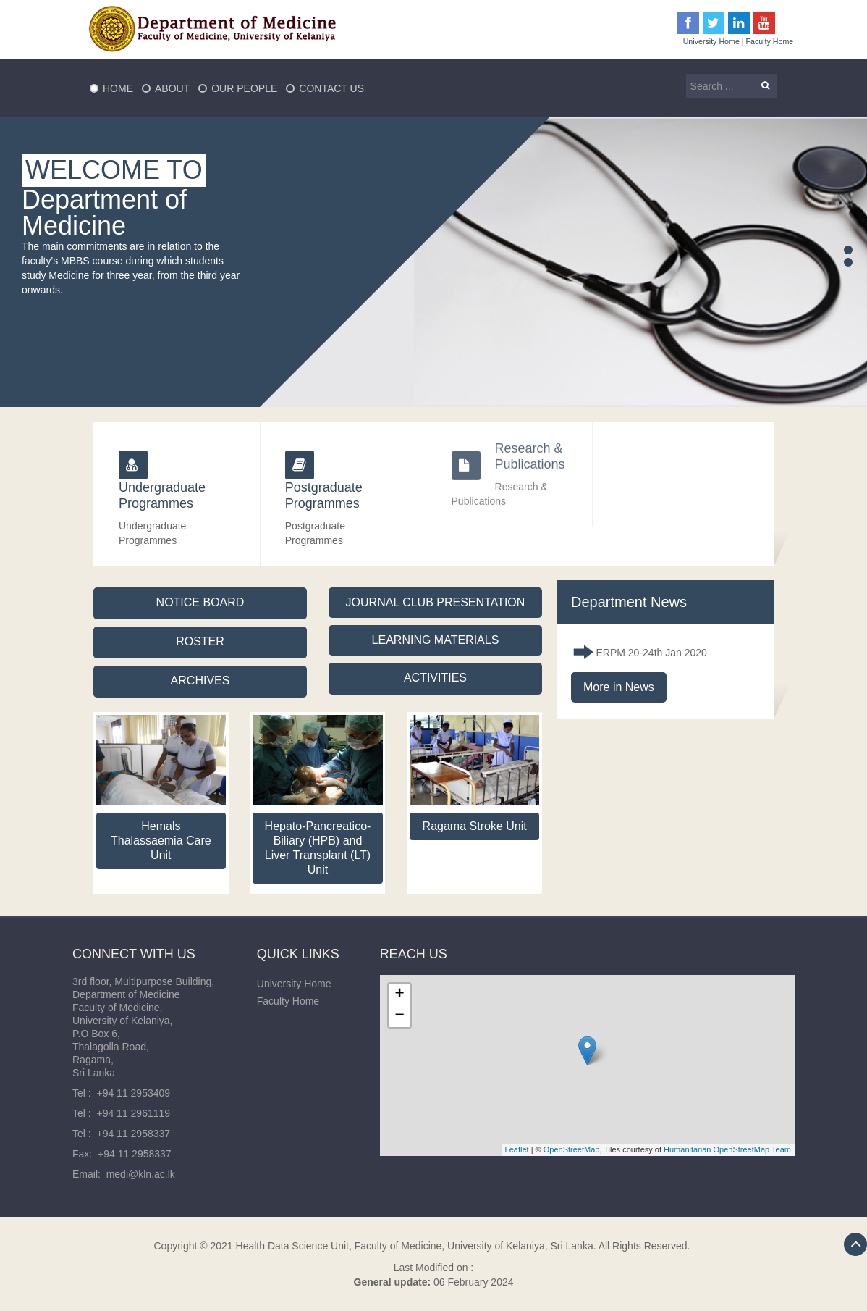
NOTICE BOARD (200, 602)
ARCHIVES (200, 680)
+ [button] (400, 994)
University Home (711, 41)
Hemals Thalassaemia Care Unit (161, 840)
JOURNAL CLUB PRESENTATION (435, 602)
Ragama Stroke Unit (475, 826)
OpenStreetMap (572, 1149)
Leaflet (517, 1149)
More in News (618, 687)
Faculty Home (770, 41)
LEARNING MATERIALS (435, 640)
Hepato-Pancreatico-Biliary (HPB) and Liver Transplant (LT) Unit (318, 848)
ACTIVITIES (435, 677)
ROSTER (200, 641)
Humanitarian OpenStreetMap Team (727, 1149)
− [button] (400, 1016)
